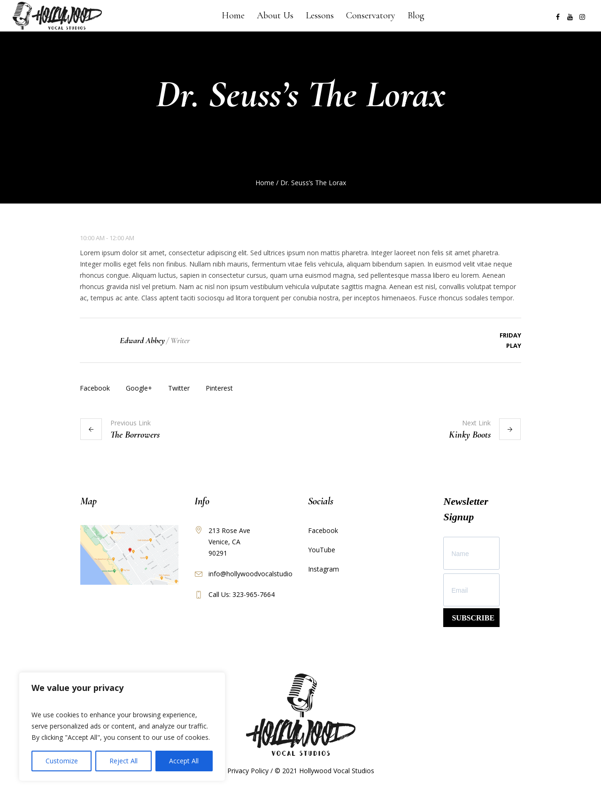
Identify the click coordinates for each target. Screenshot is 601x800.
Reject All (123, 760)
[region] (122, 726)
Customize (62, 760)
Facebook (95, 388)
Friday (510, 335)
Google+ (139, 388)
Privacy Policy (248, 770)
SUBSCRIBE (473, 618)
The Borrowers (135, 434)
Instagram (323, 569)
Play (513, 345)
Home (264, 182)
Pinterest (219, 388)
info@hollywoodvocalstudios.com (259, 573)
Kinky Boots (470, 434)
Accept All (184, 760)
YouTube (321, 549)
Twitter (179, 388)
